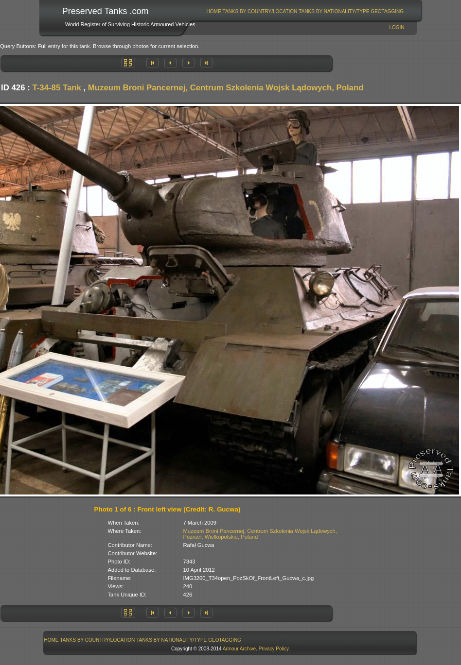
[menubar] (305, 11)
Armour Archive (239, 648)
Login (396, 27)
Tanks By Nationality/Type (334, 11)
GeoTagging (387, 11)
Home (214, 11)
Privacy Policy (274, 648)
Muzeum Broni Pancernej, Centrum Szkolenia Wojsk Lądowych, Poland (226, 87)
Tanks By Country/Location (260, 11)
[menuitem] (214, 11)
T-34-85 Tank (56, 87)
